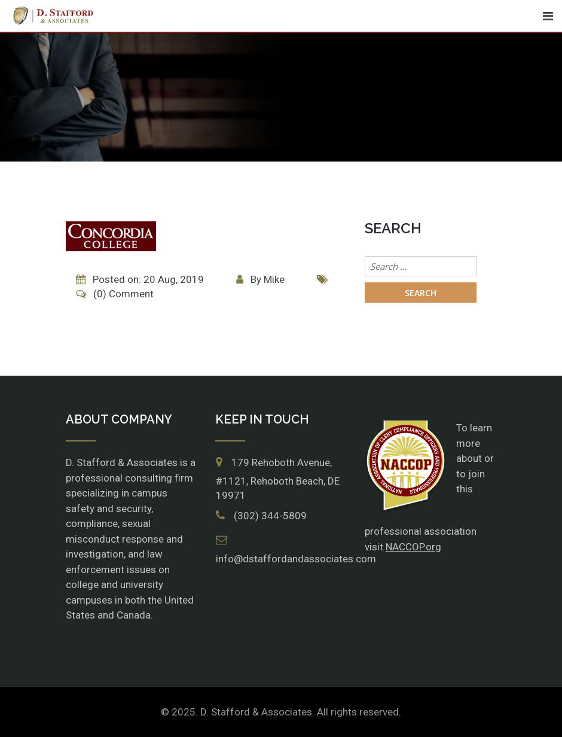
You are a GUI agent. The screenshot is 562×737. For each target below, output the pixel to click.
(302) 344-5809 (270, 516)
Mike (274, 279)
